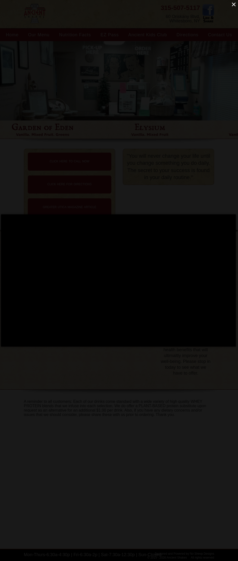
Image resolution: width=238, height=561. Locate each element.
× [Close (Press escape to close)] (233, 4)
